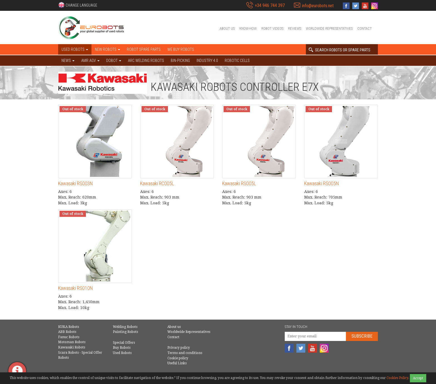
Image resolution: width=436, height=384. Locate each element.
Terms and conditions (184, 353)
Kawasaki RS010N (75, 288)
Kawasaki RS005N (321, 183)
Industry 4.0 (207, 60)
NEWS (68, 60)
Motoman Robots (71, 342)
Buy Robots (121, 348)
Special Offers (124, 343)
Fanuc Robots (68, 337)
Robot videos (272, 28)
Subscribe (361, 336)
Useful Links (177, 363)
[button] (77, 5)
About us (227, 28)
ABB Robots (67, 332)
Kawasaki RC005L (157, 183)
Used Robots (122, 353)
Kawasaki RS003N (75, 183)
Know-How (248, 28)
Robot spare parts (144, 49)
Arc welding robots (146, 60)
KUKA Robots (68, 327)
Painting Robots (125, 332)
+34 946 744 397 (270, 5)
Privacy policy (178, 348)
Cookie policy (177, 358)
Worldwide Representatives (329, 28)
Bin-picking (180, 60)
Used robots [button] (74, 49)
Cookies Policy (397, 378)
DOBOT (113, 60)
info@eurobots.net (318, 5)
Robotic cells (237, 60)
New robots (107, 49)
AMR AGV (90, 60)
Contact (364, 28)
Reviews (294, 28)
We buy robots (180, 49)
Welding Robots (125, 327)
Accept (418, 378)
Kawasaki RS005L (239, 183)
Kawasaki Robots (71, 347)
